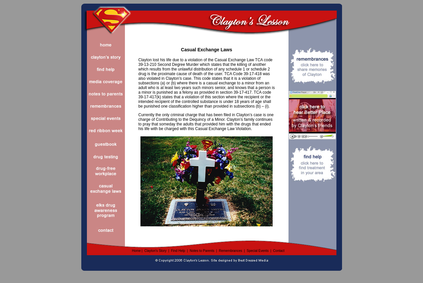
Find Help (178, 251)
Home (136, 251)
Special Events (257, 251)
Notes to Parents (202, 251)
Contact (278, 251)
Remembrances (230, 251)
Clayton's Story (155, 251)
